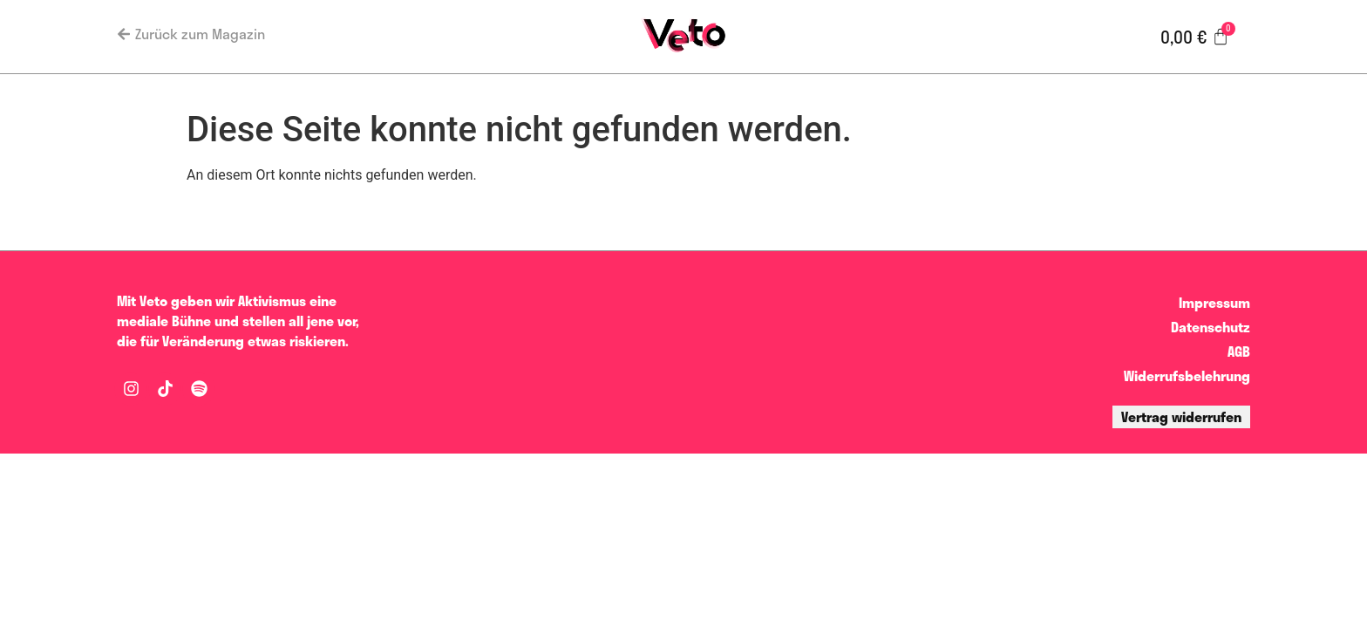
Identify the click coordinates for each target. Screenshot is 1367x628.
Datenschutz (1210, 327)
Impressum (1214, 302)
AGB (1239, 351)
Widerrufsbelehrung (1187, 375)
